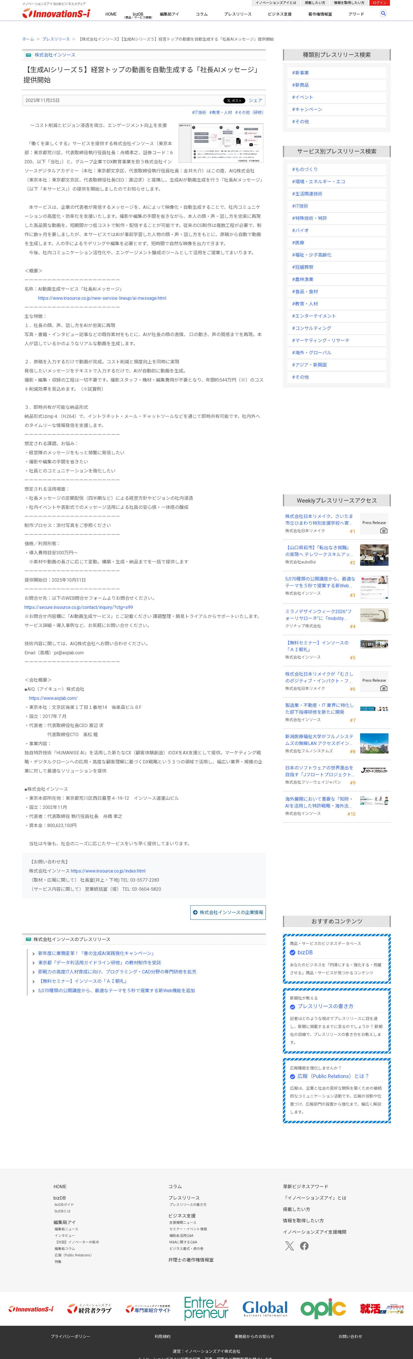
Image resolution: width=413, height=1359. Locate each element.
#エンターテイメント (314, 316)
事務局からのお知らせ (254, 1336)
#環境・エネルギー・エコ (318, 181)
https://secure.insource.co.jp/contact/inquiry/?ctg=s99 (78, 607)
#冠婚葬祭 (302, 267)
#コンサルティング (311, 328)
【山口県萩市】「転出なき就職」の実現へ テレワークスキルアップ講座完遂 (320, 551)
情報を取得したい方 (349, 3)
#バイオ (300, 230)
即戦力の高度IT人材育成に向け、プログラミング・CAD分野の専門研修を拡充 (117, 972)
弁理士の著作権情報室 (191, 1260)
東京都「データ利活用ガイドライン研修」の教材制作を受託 (99, 962)
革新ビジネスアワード (305, 1186)
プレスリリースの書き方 (325, 1006)
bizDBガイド (64, 1205)
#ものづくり (305, 169)
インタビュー (65, 1236)
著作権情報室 (320, 14)
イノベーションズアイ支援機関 (314, 1232)
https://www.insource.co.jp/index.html (108, 871)
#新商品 (300, 85)
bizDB (138, 14)
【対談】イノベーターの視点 (77, 1242)
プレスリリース (238, 14)
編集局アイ (169, 14)
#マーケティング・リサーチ (321, 340)
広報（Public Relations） (74, 1255)
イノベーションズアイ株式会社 (212, 1351)
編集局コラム (65, 1249)
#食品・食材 (305, 291)
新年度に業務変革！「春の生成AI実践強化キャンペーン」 (97, 953)
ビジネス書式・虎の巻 (186, 1249)
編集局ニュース (66, 1229)
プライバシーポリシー (71, 1336)
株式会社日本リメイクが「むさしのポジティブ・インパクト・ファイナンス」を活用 (319, 677)
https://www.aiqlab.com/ (53, 698)
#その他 (300, 121)
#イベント (302, 97)
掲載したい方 (315, 3)
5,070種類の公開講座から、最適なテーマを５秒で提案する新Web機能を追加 (116, 990)
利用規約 (162, 1336)
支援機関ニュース (182, 1223)
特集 (58, 1262)
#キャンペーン (307, 109)
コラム (202, 14)
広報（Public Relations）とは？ (333, 1076)
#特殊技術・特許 (309, 218)
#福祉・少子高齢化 (312, 255)
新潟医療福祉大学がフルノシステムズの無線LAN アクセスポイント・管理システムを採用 (319, 740)
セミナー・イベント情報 (188, 1229)
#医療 (298, 242)
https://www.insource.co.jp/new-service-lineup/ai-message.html (102, 298)
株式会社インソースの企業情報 (231, 912)
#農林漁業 (302, 279)
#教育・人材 (220, 112)
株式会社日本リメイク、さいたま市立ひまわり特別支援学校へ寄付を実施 (319, 520)
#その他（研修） (250, 112)
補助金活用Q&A (181, 1236)
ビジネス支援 (280, 14)
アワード (356, 14)
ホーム (28, 39)
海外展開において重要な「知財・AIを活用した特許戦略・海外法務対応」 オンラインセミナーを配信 (320, 802)
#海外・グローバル (312, 352)
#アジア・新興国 (309, 365)
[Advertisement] (144, 1049)
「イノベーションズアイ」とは (314, 1198)
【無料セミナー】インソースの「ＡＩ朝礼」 (83, 981)
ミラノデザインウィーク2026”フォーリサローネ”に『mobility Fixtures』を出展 (318, 615)
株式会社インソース (55, 55)
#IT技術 (199, 112)
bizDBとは (63, 1211)
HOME (111, 14)
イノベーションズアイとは (276, 3)
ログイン (380, 3)
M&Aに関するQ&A (183, 1242)
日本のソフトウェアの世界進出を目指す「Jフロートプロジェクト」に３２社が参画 (319, 771)
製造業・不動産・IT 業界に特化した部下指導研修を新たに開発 (319, 709)
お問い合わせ (350, 1336)
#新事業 (300, 73)
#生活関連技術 (307, 194)
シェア (255, 100)
